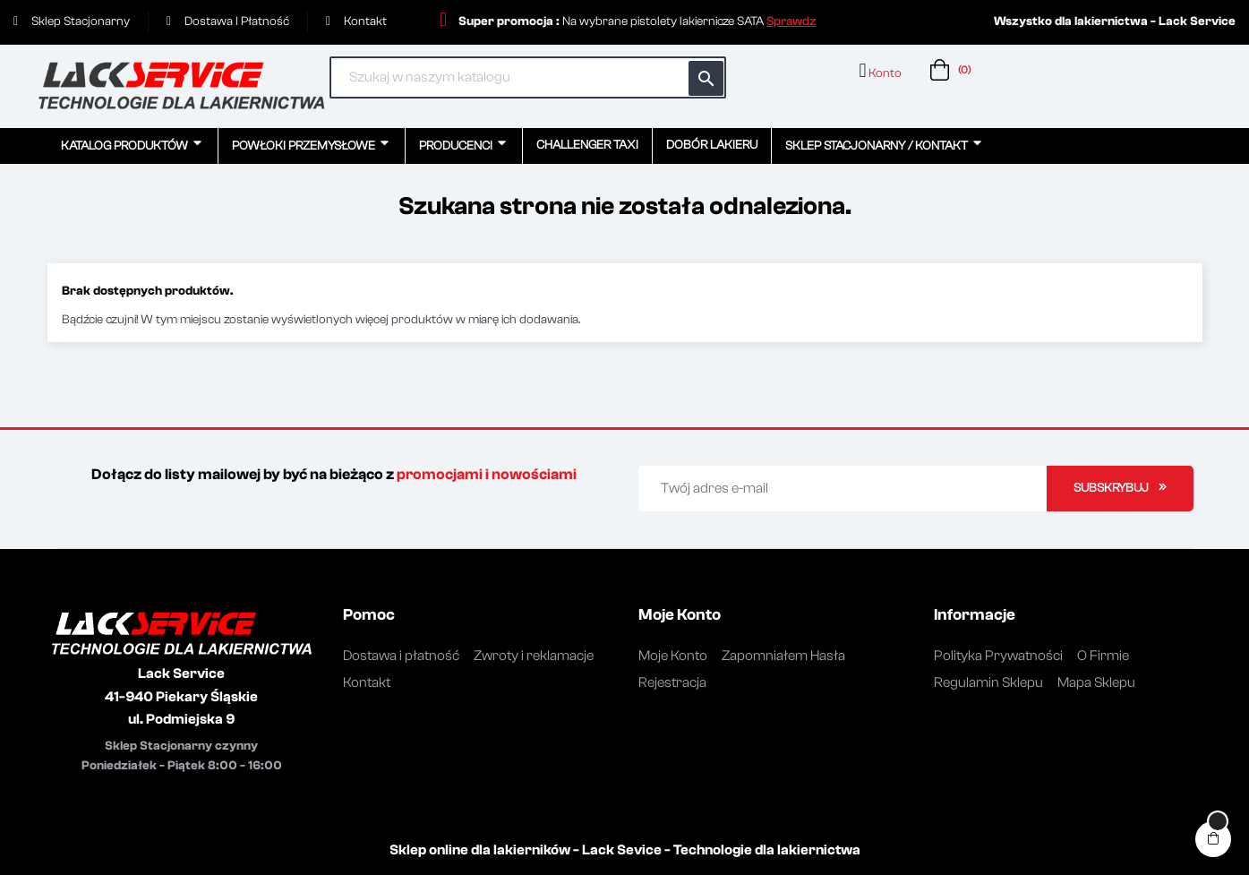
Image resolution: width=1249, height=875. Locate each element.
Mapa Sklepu (1096, 682)
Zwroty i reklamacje (534, 656)
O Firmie (1103, 656)
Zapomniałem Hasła (783, 656)
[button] (791, 21)
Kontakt (366, 682)
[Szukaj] (528, 77)
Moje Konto (672, 656)
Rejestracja (672, 682)
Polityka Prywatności (998, 656)
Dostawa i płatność (401, 656)
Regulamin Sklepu (988, 682)
